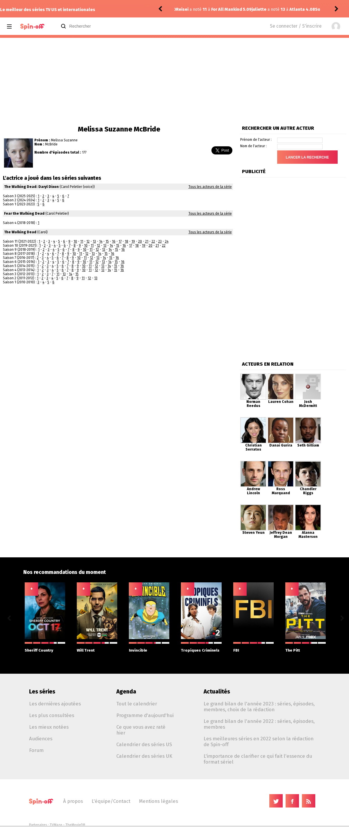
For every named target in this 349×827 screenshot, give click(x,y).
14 (100, 241)
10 (75, 241)
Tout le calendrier (136, 704)
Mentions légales (158, 801)
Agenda (126, 691)
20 (140, 241)
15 (107, 241)
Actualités (217, 691)
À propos (73, 801)
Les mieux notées (49, 727)
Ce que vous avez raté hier (140, 730)
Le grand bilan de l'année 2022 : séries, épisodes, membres (259, 724)
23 (160, 241)
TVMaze (56, 825)
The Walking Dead (20, 232)
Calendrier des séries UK (144, 756)
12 (88, 241)
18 (126, 241)
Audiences (40, 738)
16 (113, 241)
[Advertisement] (174, 81)
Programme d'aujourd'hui (145, 715)
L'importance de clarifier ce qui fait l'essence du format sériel (258, 759)
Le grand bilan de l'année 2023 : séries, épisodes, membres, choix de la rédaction (259, 706)
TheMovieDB (75, 825)
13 (94, 241)
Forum (36, 750)
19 (133, 241)
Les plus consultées (51, 715)
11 (81, 241)
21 (146, 241)
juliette (183, 9)
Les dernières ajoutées (55, 704)
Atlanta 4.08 (226, 9)
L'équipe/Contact (111, 801)
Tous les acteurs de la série (210, 187)
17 (120, 241)
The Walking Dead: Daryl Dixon (31, 187)
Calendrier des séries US (144, 744)
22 (153, 241)
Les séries (42, 691)
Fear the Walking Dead (24, 213)
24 (166, 241)
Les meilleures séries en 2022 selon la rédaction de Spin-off (259, 741)
